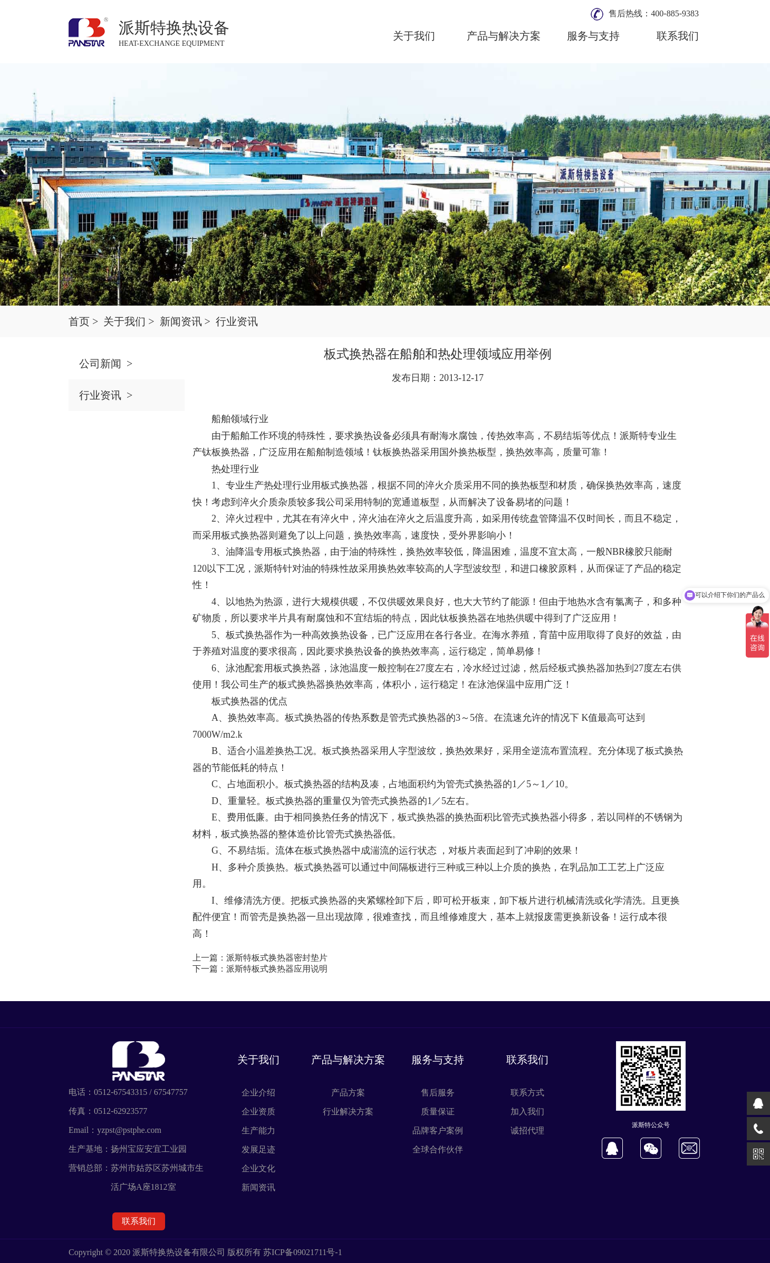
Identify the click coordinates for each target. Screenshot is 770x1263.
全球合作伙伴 (437, 1149)
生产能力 (258, 1130)
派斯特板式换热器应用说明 (277, 968)
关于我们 (414, 36)
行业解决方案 (348, 1111)
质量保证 (438, 1111)
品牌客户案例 (437, 1130)
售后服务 (438, 1092)
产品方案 (348, 1092)
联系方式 (527, 1092)
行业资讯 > (105, 395)
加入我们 (527, 1111)
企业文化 (258, 1168)
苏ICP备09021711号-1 (302, 1252)
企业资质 (258, 1111)
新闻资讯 (258, 1187)
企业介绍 (258, 1092)
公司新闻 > (105, 363)
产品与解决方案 (504, 36)
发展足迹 (258, 1149)
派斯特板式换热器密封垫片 (277, 957)
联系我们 (678, 36)
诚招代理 (527, 1130)
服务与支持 (593, 36)
